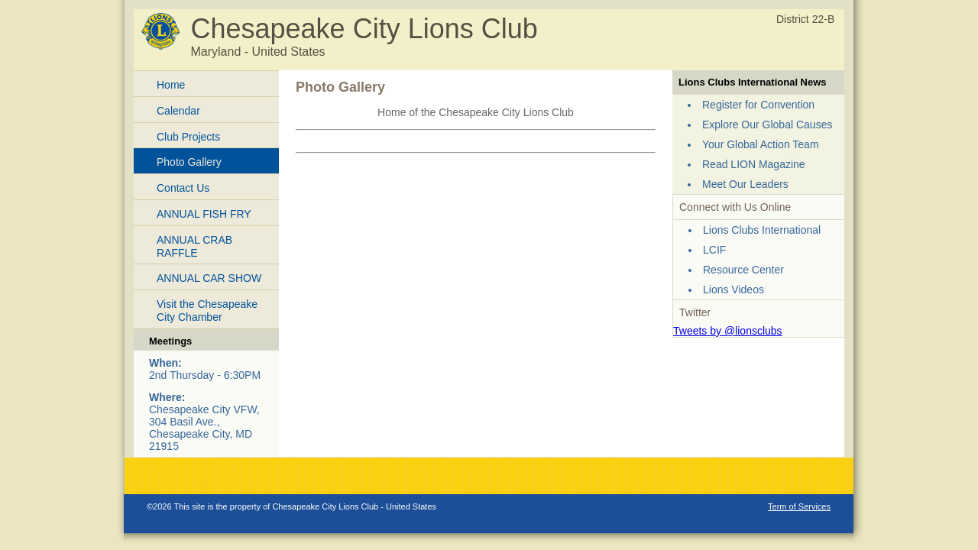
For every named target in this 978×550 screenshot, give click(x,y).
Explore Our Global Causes (767, 124)
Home (171, 85)
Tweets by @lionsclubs (727, 331)
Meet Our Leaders (745, 184)
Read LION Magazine (753, 164)
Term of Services (799, 506)
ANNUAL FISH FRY (204, 214)
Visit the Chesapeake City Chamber (207, 310)
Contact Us (183, 188)
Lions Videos (733, 289)
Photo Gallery (189, 162)
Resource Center (743, 270)
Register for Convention (758, 105)
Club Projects (188, 137)
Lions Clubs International (762, 230)
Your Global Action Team (760, 144)
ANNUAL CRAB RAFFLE (194, 246)
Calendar (178, 111)
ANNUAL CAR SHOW (209, 278)
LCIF (714, 250)
